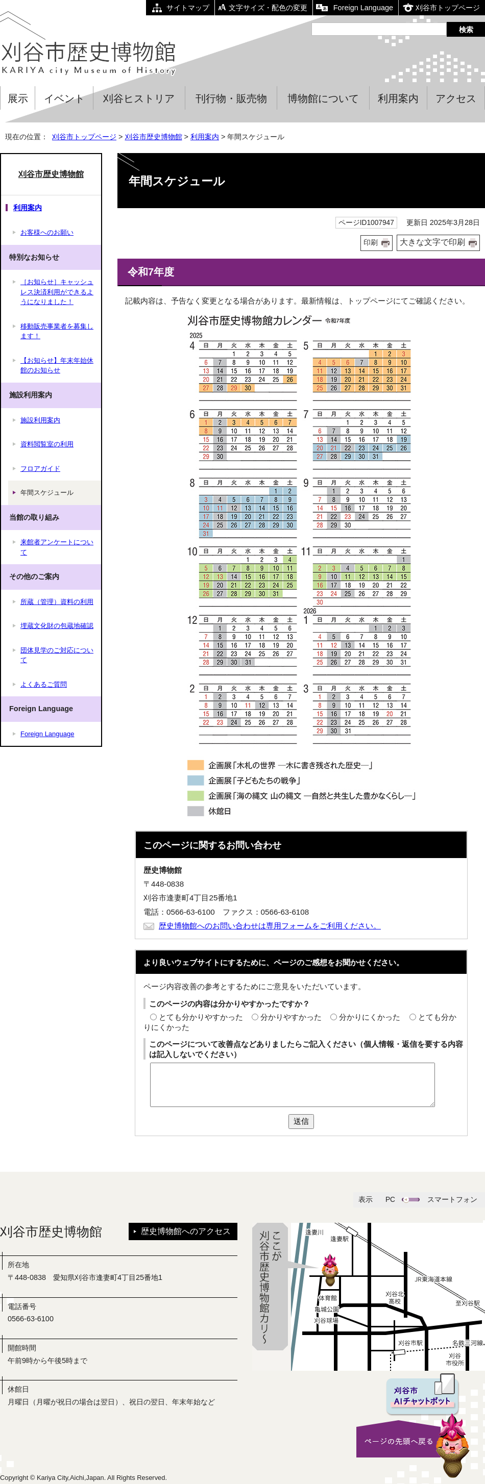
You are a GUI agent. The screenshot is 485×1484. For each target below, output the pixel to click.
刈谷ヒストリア (139, 98)
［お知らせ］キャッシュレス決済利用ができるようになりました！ (56, 292)
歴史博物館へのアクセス (186, 1231)
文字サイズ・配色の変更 (268, 8)
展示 (18, 98)
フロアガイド (40, 468)
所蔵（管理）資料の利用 (56, 602)
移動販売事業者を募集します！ (56, 331)
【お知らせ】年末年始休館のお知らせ (56, 365)
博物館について (323, 98)
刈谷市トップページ (448, 8)
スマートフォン (452, 1199)
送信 (301, 1121)
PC (390, 1199)
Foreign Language (363, 8)
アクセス (455, 98)
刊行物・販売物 (231, 98)
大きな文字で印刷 (432, 242)
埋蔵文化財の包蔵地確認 (56, 626)
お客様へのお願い (47, 232)
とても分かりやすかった (201, 1017)
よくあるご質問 (43, 684)
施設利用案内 (40, 420)
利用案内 (398, 98)
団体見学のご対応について (56, 655)
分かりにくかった (369, 1017)
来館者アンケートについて (56, 547)
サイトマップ (187, 8)
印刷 (370, 242)
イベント (64, 98)
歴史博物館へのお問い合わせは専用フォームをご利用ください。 (270, 925)
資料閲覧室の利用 (47, 444)
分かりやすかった (291, 1017)
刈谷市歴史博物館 (153, 137)
